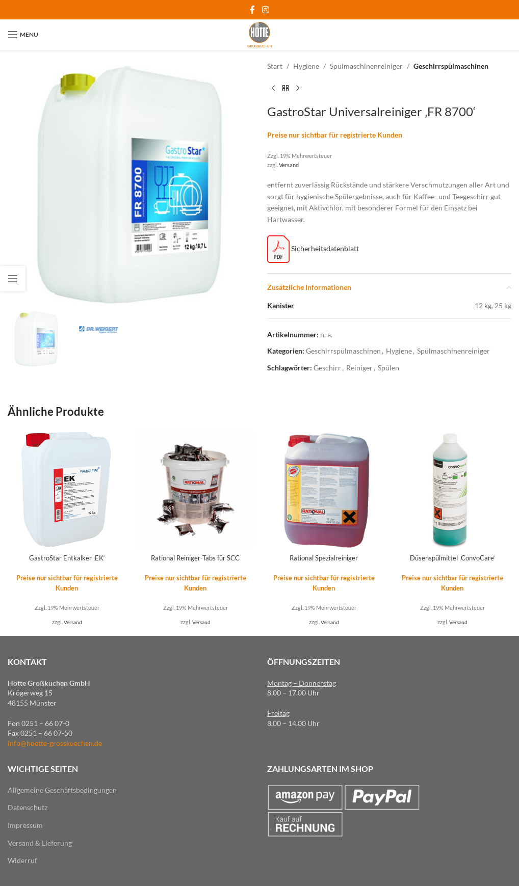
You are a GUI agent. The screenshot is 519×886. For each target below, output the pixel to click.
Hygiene (306, 66)
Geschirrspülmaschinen (450, 66)
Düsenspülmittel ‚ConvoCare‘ (452, 557)
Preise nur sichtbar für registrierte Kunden (334, 134)
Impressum (25, 825)
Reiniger (359, 367)
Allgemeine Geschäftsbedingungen (62, 790)
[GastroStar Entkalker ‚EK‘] (67, 489)
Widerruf (22, 860)
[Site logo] (259, 34)
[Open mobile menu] (23, 34)
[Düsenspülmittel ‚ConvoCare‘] (452, 489)
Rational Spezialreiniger (324, 557)
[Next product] (298, 88)
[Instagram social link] (265, 9)
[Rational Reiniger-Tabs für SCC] (195, 489)
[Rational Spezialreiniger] (324, 489)
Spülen (388, 367)
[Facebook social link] (252, 9)
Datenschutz (27, 807)
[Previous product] (273, 88)
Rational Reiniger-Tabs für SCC (195, 557)
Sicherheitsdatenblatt (313, 248)
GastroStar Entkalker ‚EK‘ (67, 557)
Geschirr (327, 367)
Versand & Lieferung (40, 843)
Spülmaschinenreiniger (366, 66)
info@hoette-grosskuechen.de (55, 743)
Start (274, 66)
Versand (289, 165)
